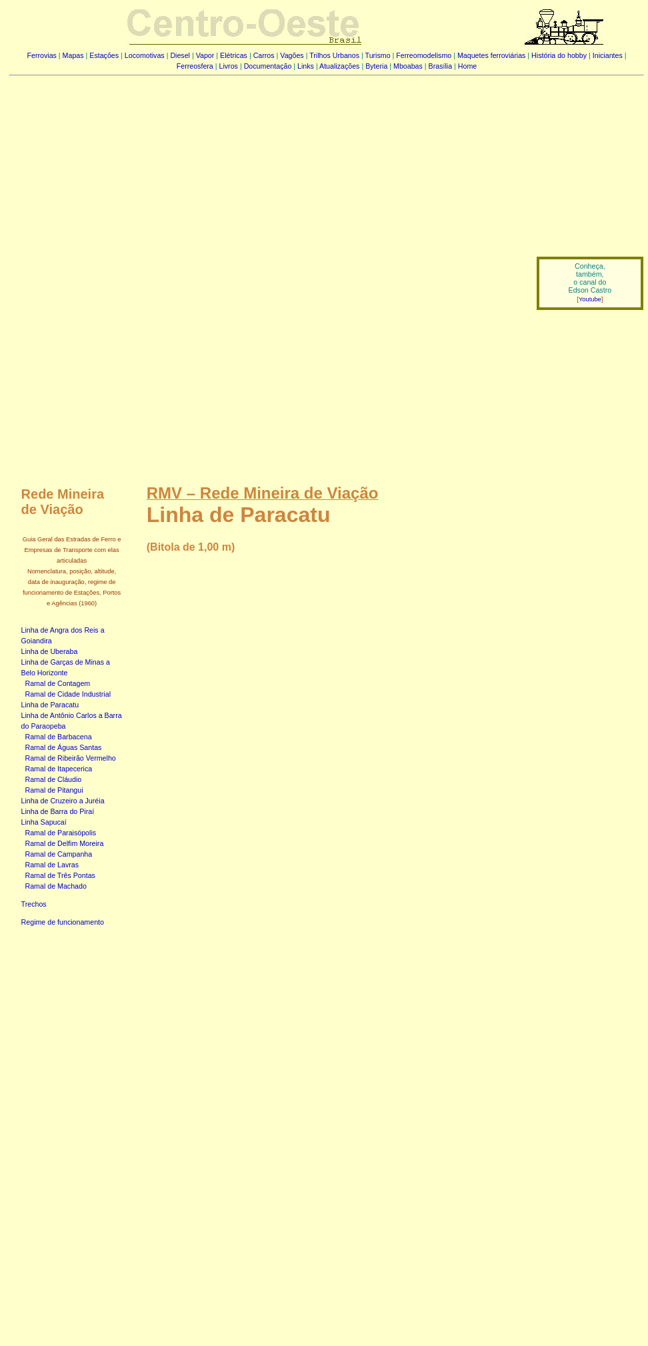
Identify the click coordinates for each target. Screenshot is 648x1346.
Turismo (378, 55)
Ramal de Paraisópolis (61, 833)
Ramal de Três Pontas (60, 875)
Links (305, 66)
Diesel (180, 55)
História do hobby (559, 55)
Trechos (34, 904)
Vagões (291, 55)
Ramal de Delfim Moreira (64, 843)
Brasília (441, 66)
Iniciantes (608, 55)
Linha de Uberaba (49, 651)
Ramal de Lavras (52, 865)
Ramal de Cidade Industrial (68, 694)
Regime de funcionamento (62, 922)
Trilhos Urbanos (334, 55)
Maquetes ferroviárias (491, 55)
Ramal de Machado (56, 886)
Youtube (590, 299)
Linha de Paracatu (50, 705)
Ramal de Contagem (58, 683)
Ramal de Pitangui (54, 790)
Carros (264, 55)
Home (467, 66)
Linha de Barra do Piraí (58, 811)
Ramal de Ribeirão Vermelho (70, 758)
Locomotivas (145, 55)
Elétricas (233, 55)
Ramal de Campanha (59, 854)
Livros (228, 66)
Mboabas (408, 66)
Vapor (205, 55)
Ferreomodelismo (423, 55)
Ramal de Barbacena (58, 737)
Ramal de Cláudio (53, 779)
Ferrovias (41, 55)
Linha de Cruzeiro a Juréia (63, 801)
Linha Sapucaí (44, 822)
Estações (104, 55)
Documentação (268, 66)
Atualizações (339, 66)
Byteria (376, 66)
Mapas (73, 55)
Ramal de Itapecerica (59, 769)
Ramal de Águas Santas (63, 747)
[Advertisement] (265, 185)
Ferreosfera (195, 66)
